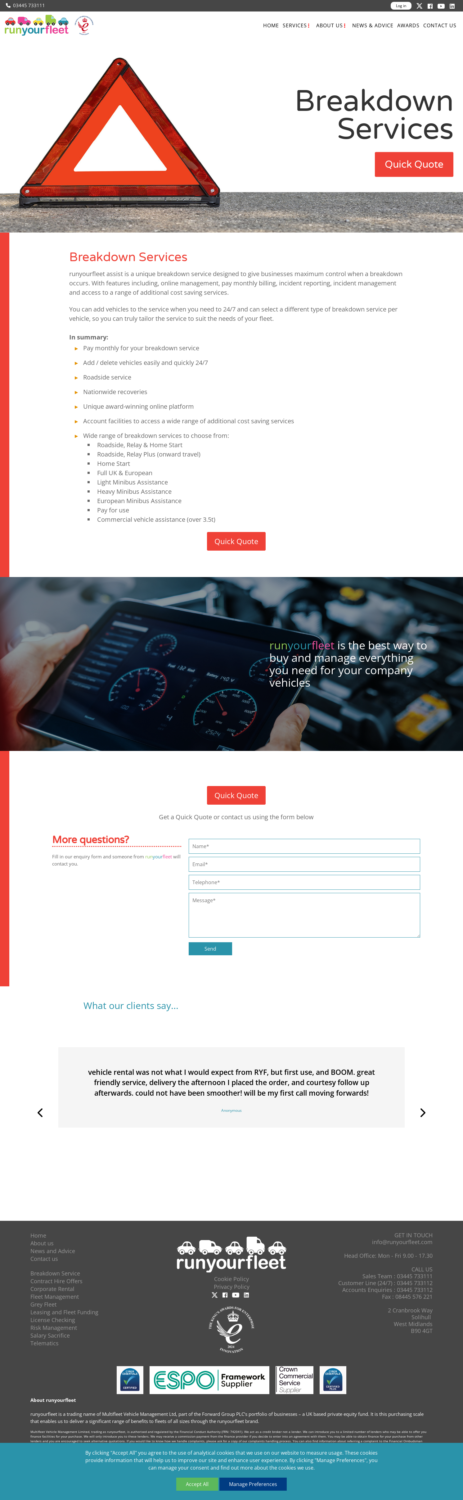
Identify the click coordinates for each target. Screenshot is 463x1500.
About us (329, 25)
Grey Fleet (43, 1304)
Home (271, 25)
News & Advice (372, 25)
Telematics (44, 1343)
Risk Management (53, 1327)
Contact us (439, 25)
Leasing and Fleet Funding (64, 1312)
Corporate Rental (52, 1289)
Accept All (197, 1484)
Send (210, 948)
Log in (401, 5)
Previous (41, 1113)
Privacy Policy (231, 1286)
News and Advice (52, 1251)
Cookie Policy (231, 1279)
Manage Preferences (253, 1484)
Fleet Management (54, 1296)
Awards (408, 25)
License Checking (52, 1320)
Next (422, 1113)
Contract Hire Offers (56, 1281)
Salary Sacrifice (50, 1335)
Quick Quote (414, 164)
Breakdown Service (55, 1273)
